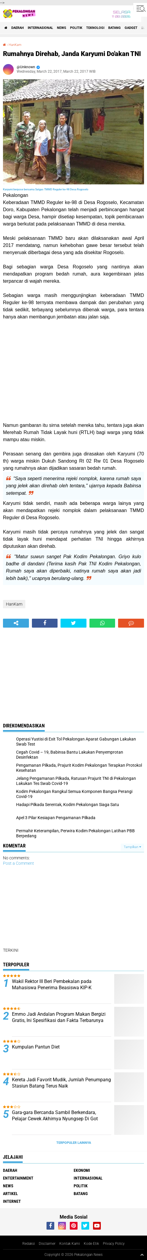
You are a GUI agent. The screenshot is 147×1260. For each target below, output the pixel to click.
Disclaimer (47, 1244)
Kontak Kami (69, 1244)
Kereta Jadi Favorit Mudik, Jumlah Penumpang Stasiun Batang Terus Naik (61, 1083)
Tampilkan (132, 847)
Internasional (40, 28)
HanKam (15, 45)
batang (114, 28)
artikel (10, 1193)
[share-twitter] (73, 623)
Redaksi (28, 1244)
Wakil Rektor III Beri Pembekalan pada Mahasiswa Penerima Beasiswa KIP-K (52, 984)
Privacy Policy (114, 1244)
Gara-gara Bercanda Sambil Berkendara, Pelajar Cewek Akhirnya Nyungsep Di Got (55, 1115)
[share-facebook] (45, 623)
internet (12, 1201)
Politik (76, 28)
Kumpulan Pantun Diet (36, 1047)
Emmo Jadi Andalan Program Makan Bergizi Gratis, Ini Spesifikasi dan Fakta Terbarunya (59, 1017)
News (61, 28)
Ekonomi (82, 1170)
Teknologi (95, 28)
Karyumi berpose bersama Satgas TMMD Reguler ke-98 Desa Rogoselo (45, 189)
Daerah (17, 28)
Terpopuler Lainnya (73, 1143)
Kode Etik (91, 1244)
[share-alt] (16, 623)
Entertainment (18, 1178)
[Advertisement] (73, 371)
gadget (131, 28)
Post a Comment (18, 863)
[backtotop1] (141, 1254)
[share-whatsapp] (102, 623)
